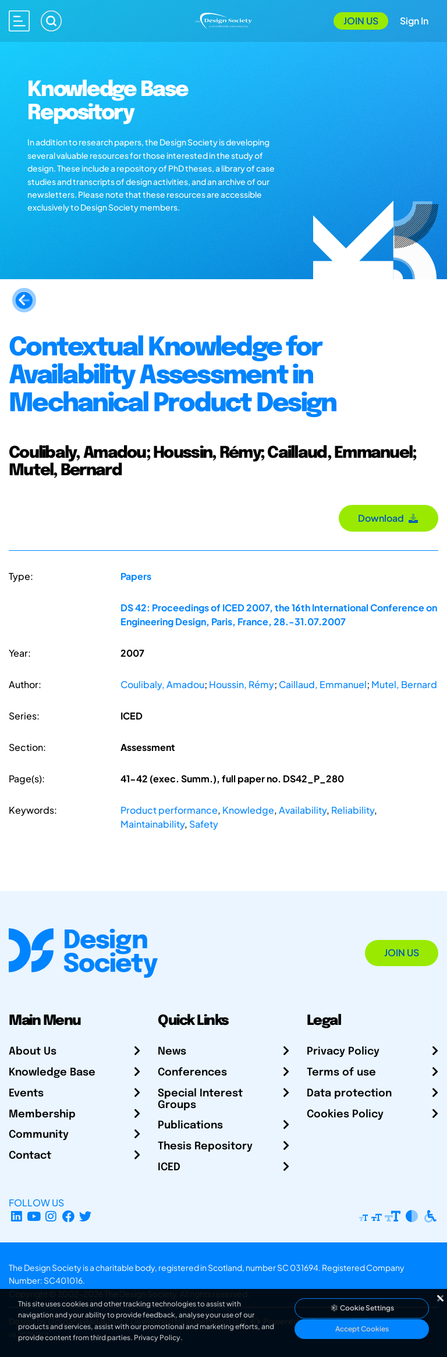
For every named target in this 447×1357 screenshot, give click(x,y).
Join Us (360, 21)
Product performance (169, 810)
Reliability (352, 810)
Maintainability (152, 824)
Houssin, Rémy (241, 684)
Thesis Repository (205, 1146)
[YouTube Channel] (34, 1216)
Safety (203, 824)
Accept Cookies (362, 1328)
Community (39, 1135)
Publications (190, 1125)
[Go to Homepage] (223, 19)
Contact (30, 1156)
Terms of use (341, 1072)
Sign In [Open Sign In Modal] (414, 21)
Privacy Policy (343, 1051)
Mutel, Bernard (404, 684)
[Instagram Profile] (51, 1216)
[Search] (51, 20)
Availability (303, 810)
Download (388, 518)
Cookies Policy (345, 1114)
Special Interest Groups (200, 1099)
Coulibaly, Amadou (162, 684)
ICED (169, 1167)
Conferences (192, 1072)
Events (26, 1093)
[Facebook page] (68, 1216)
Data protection (349, 1093)
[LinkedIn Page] (16, 1216)
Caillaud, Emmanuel (323, 684)
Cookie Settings (362, 1307)
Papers (135, 576)
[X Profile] (86, 1216)
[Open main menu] (19, 20)
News (172, 1051)
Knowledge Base (52, 1072)
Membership (42, 1114)
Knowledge (248, 810)
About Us (32, 1051)
